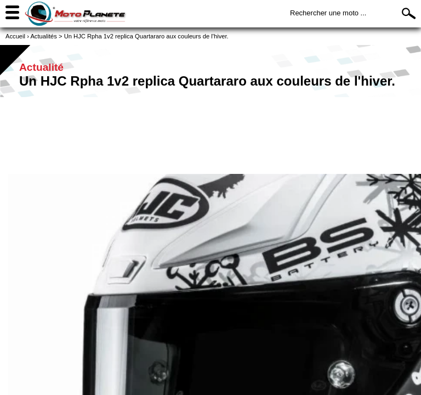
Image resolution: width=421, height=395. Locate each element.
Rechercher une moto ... (328, 13)
